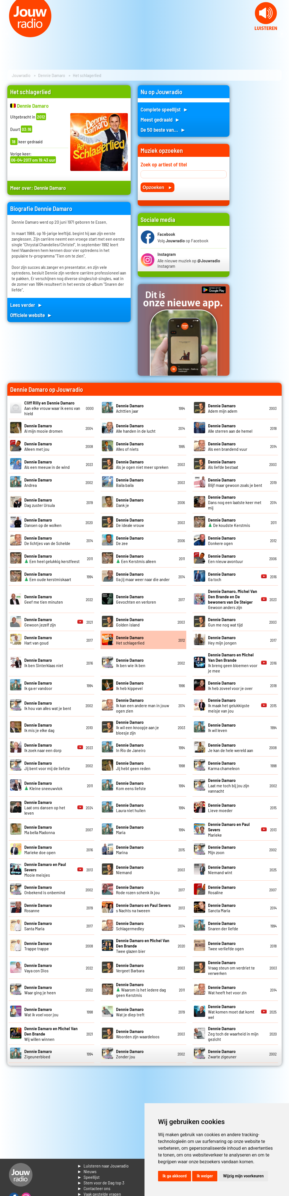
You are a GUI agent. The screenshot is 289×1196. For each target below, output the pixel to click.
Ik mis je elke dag (39, 727)
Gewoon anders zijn (232, 599)
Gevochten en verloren (136, 599)
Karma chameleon (224, 765)
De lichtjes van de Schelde (47, 540)
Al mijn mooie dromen (43, 428)
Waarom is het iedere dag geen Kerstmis (141, 990)
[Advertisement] (259, 169)
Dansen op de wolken (43, 522)
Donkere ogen (222, 540)
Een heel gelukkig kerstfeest (52, 558)
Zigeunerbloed (38, 1053)
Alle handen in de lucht (136, 428)
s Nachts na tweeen (143, 907)
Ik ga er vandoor (38, 685)
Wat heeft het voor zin (227, 989)
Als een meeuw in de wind (47, 464)
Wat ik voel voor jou (41, 1011)
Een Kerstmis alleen (136, 558)
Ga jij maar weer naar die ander (143, 576)
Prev (7, 33)
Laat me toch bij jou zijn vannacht (228, 785)
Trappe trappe (38, 945)
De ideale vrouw (130, 522)
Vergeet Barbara (130, 967)
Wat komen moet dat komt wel (231, 1012)
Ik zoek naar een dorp (43, 747)
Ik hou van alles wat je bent (47, 705)
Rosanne (38, 907)
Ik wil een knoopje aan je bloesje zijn (137, 727)
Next (281, 33)
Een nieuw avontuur (225, 558)
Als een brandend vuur (227, 446)
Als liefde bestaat (223, 464)
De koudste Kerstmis (229, 522)
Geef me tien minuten (43, 599)
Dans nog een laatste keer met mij (234, 502)
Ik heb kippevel (130, 685)
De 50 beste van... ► (163, 129)
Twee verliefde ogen (226, 945)
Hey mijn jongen (222, 640)
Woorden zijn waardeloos (137, 1033)
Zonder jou (130, 1053)
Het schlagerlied (130, 640)
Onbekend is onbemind (44, 889)
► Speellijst (88, 1177)
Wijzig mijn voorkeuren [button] (243, 1176)
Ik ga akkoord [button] (175, 1176)
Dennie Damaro (51, 75)
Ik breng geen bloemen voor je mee (232, 662)
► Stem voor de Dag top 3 (100, 1182)
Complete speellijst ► (164, 109)
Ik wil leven (222, 727)
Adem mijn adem (222, 408)
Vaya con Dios (38, 967)
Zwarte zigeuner (222, 1053)
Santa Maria (38, 925)
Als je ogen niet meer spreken (142, 464)
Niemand (130, 869)
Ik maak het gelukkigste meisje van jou (228, 705)
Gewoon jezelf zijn (40, 622)
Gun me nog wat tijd (225, 622)
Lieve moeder (222, 807)
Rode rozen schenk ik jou (138, 889)
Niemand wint (222, 869)
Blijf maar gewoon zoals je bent (235, 482)
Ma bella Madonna (39, 829)
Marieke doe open (40, 849)
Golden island (130, 622)
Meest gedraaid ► (160, 119)
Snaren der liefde (223, 925)
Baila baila (130, 482)
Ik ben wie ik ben (130, 662)
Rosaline (222, 889)
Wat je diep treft (130, 1011)
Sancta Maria (222, 907)
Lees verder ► (26, 305)
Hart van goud (38, 640)
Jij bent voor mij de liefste (47, 765)
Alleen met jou (38, 446)
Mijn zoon (222, 849)
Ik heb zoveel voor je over (230, 685)
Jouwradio (21, 75)
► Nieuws (87, 1171)
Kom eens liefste (131, 785)
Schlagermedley (130, 925)
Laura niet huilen (131, 807)
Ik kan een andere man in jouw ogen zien (142, 705)
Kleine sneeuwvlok (43, 785)
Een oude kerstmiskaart (47, 576)
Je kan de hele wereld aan (230, 747)
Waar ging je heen (40, 989)
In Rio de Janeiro (131, 747)
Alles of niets (130, 446)
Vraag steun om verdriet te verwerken (231, 968)
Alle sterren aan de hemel (230, 428)
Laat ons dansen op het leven (44, 807)
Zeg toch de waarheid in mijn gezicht (233, 1034)
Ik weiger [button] (205, 1176)
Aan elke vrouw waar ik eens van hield (52, 408)
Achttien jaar (130, 408)
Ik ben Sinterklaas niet (43, 662)
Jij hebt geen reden (133, 765)
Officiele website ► (31, 315)
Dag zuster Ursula (39, 502)
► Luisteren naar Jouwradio (103, 1165)
